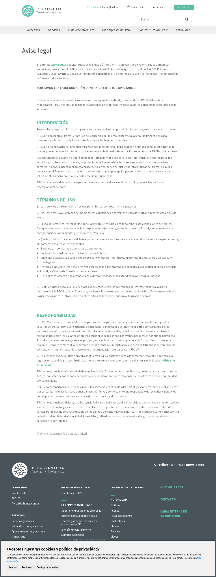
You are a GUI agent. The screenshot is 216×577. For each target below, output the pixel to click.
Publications (118, 521)
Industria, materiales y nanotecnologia (83, 540)
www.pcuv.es (59, 64)
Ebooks (115, 526)
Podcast (115, 531)
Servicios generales (23, 521)
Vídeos (114, 536)
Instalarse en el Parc (81, 30)
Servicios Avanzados (72, 534)
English (114, 7)
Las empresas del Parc (116, 30)
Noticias (115, 505)
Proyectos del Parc (121, 515)
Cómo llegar (137, 7)
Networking (18, 536)
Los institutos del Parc (153, 30)
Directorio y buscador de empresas (81, 510)
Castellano (92, 7)
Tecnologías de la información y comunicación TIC (79, 522)
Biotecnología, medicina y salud (79, 515)
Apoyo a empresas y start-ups (29, 531)
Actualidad (183, 30)
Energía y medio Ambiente (76, 529)
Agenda (115, 510)
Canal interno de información (173, 513)
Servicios (54, 30)
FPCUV (16, 498)
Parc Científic (19, 493)
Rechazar (27, 567)
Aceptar (13, 567)
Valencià (104, 7)
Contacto (184, 7)
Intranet (160, 7)
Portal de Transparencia (25, 503)
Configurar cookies (47, 567)
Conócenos (33, 30)
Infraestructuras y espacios (27, 526)
